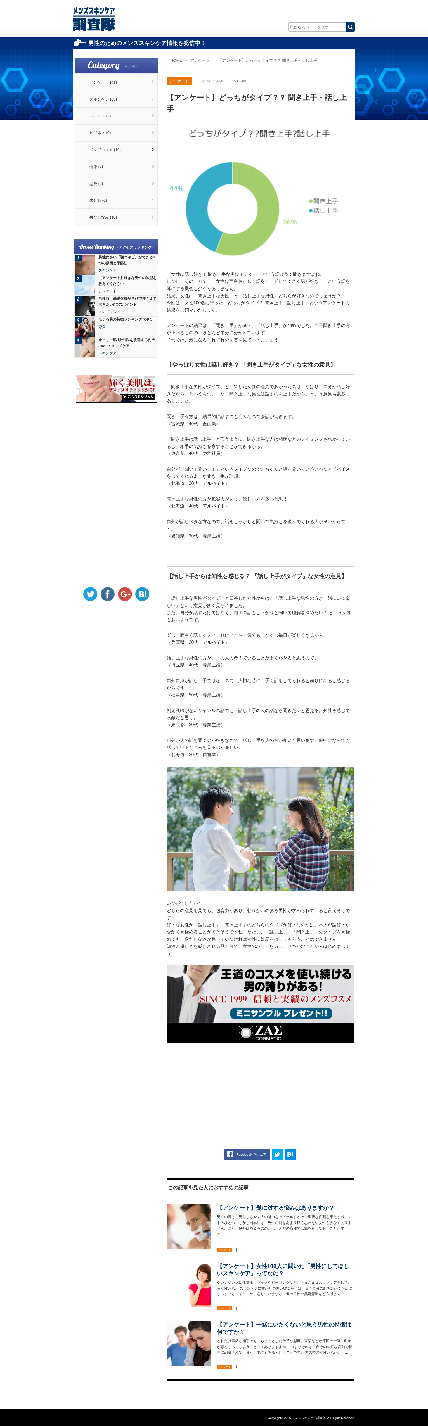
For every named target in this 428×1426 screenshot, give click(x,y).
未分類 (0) (98, 200)
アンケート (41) (103, 82)
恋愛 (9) (96, 183)
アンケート (200, 60)
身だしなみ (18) (103, 217)
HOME (176, 60)
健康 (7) (96, 166)
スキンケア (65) (103, 99)
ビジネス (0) (100, 133)
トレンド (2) (100, 116)
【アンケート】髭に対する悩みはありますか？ (275, 1208)
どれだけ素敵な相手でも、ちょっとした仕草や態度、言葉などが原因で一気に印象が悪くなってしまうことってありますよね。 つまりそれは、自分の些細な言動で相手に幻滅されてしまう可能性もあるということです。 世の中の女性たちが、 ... (285, 1347)
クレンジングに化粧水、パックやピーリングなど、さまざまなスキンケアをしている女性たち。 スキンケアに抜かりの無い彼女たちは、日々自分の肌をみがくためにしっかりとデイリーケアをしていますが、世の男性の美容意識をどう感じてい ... (285, 1288)
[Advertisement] (260, 1087)
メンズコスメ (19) (105, 150)
